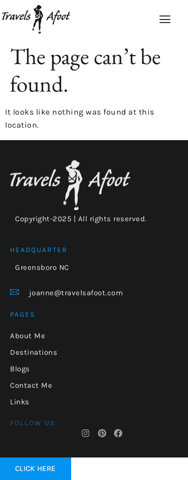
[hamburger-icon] (165, 20)
